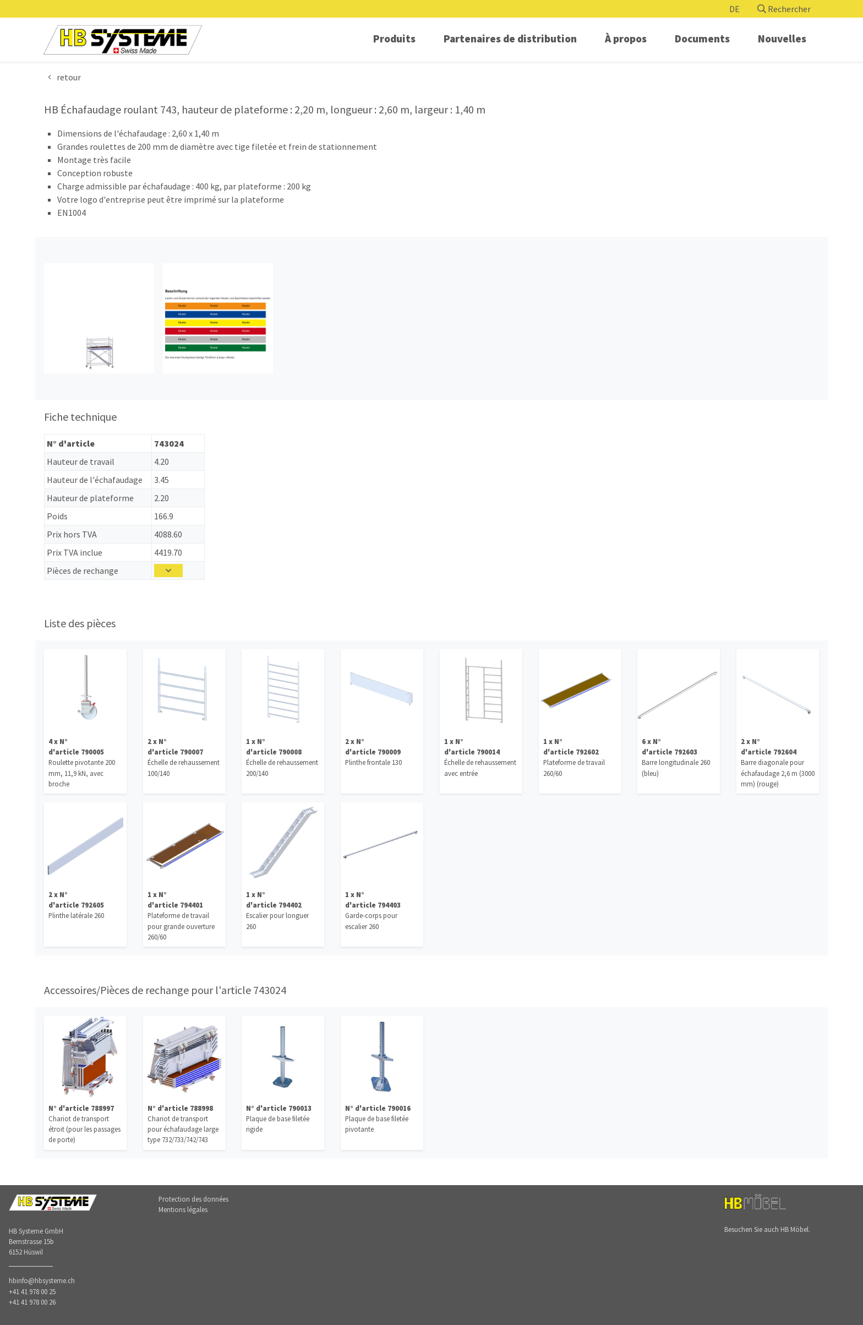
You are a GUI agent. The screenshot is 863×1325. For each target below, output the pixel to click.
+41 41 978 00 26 (32, 1301)
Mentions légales (183, 1209)
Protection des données (193, 1198)
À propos (626, 38)
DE (734, 8)
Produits (394, 38)
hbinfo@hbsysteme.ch (42, 1280)
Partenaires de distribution (510, 38)
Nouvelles (782, 38)
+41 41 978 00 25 (32, 1291)
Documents (702, 38)
